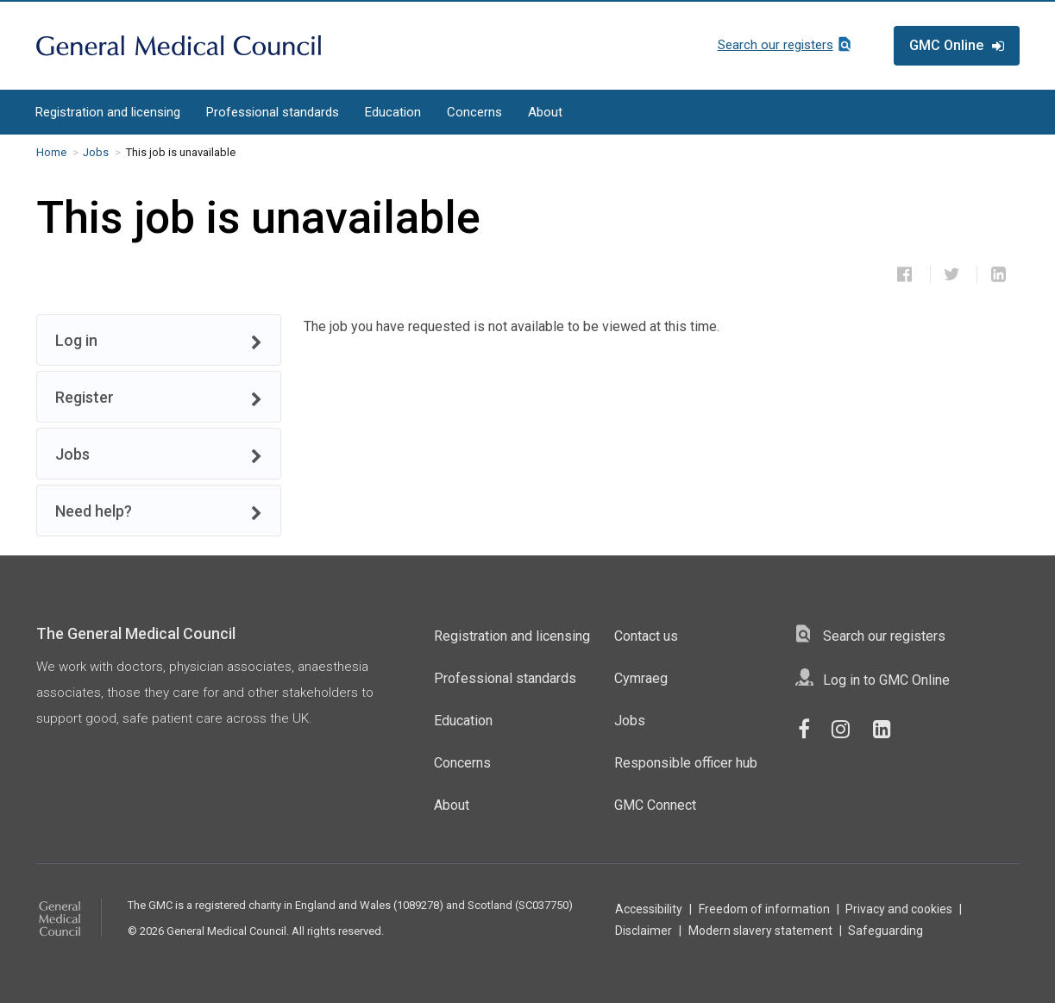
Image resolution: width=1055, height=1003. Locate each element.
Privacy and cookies (898, 909)
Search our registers (775, 45)
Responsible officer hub (685, 763)
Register (158, 398)
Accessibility (648, 909)
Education (393, 112)
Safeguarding (885, 930)
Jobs (96, 152)
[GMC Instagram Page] (849, 730)
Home (51, 152)
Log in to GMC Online (886, 680)
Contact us (646, 636)
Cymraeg (641, 678)
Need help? (158, 512)
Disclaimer (643, 930)
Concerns (474, 112)
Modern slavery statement (760, 930)
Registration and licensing (107, 112)
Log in (158, 341)
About (545, 112)
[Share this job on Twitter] (952, 274)
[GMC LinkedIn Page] (888, 730)
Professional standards (272, 112)
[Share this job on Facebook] (904, 274)
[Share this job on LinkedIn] (998, 274)
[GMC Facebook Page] (810, 730)
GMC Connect (655, 805)
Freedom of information (764, 909)
